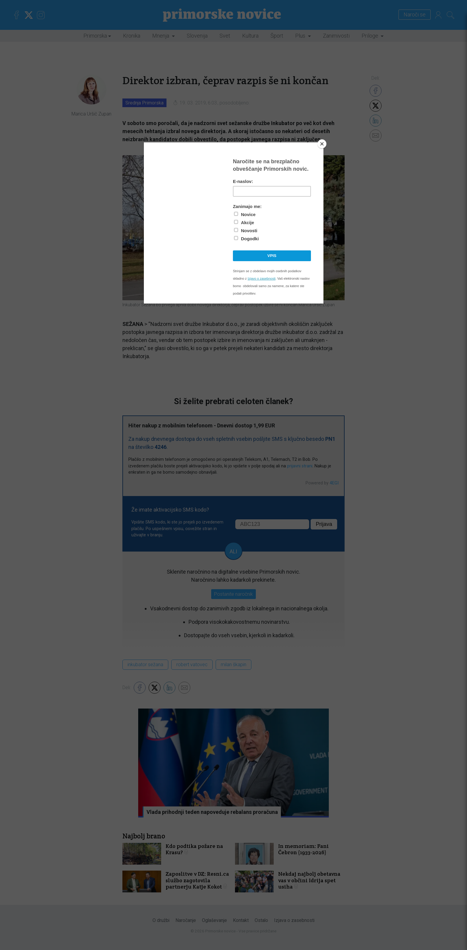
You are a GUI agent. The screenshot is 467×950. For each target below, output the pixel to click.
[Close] (321, 143)
